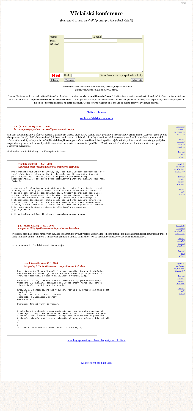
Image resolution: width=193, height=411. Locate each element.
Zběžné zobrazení (96, 117)
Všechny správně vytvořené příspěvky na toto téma (97, 367)
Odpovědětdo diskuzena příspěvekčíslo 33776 (179, 136)
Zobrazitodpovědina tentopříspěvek (181, 149)
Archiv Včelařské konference (96, 123)
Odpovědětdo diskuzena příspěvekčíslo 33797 (179, 282)
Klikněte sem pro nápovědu (96, 390)
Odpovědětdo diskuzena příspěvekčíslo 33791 (179, 245)
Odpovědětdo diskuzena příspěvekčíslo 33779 (179, 174)
